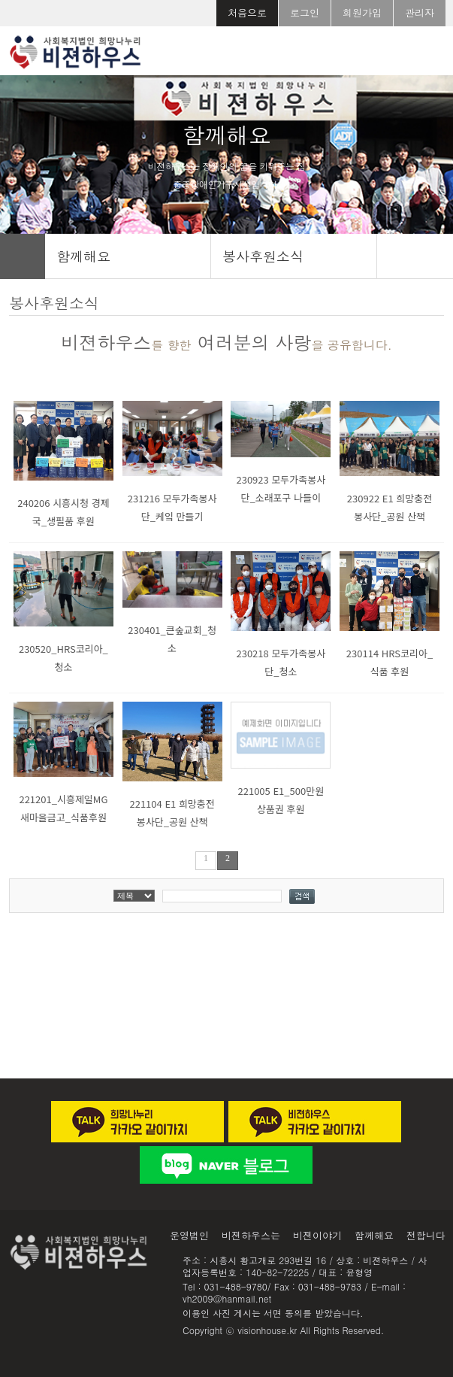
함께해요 (374, 1235)
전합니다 (425, 1235)
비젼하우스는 (251, 1235)
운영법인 (189, 1235)
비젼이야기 (317, 1235)
